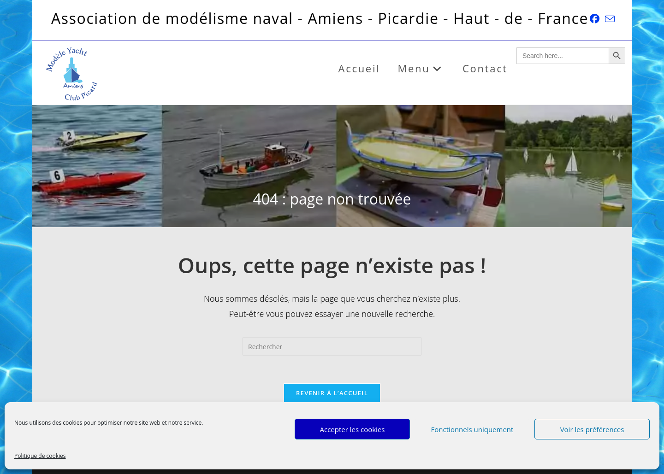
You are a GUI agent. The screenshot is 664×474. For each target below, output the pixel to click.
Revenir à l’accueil (332, 393)
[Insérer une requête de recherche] (332, 346)
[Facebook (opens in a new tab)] (594, 18)
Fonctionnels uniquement (472, 429)
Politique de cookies (40, 456)
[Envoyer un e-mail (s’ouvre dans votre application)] (608, 19)
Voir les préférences (592, 429)
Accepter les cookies (352, 429)
